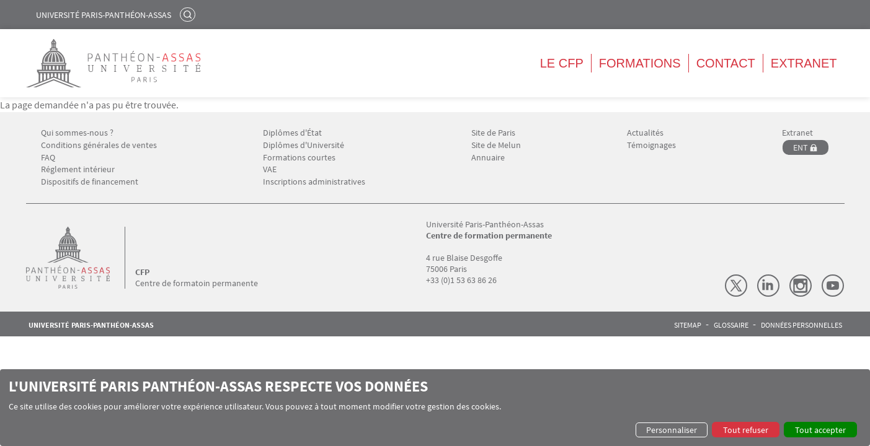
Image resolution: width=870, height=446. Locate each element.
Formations (640, 63)
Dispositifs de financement (89, 182)
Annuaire (488, 157)
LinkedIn (768, 285)
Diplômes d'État (292, 133)
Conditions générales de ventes (99, 145)
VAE (270, 169)
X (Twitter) (736, 285)
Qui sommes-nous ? (77, 133)
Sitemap (687, 325)
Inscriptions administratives (314, 182)
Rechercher (189, 14)
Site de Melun (496, 145)
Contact (725, 63)
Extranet (804, 63)
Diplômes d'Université (303, 145)
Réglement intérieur (78, 169)
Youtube (833, 285)
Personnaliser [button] (671, 429)
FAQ (48, 157)
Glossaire (731, 325)
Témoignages (651, 145)
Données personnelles (801, 325)
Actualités (645, 133)
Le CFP (562, 63)
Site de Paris (493, 133)
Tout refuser (745, 429)
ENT (800, 147)
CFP (142, 272)
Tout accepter (820, 429)
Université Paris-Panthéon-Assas (103, 15)
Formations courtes (299, 157)
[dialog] (435, 407)
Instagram (800, 285)
